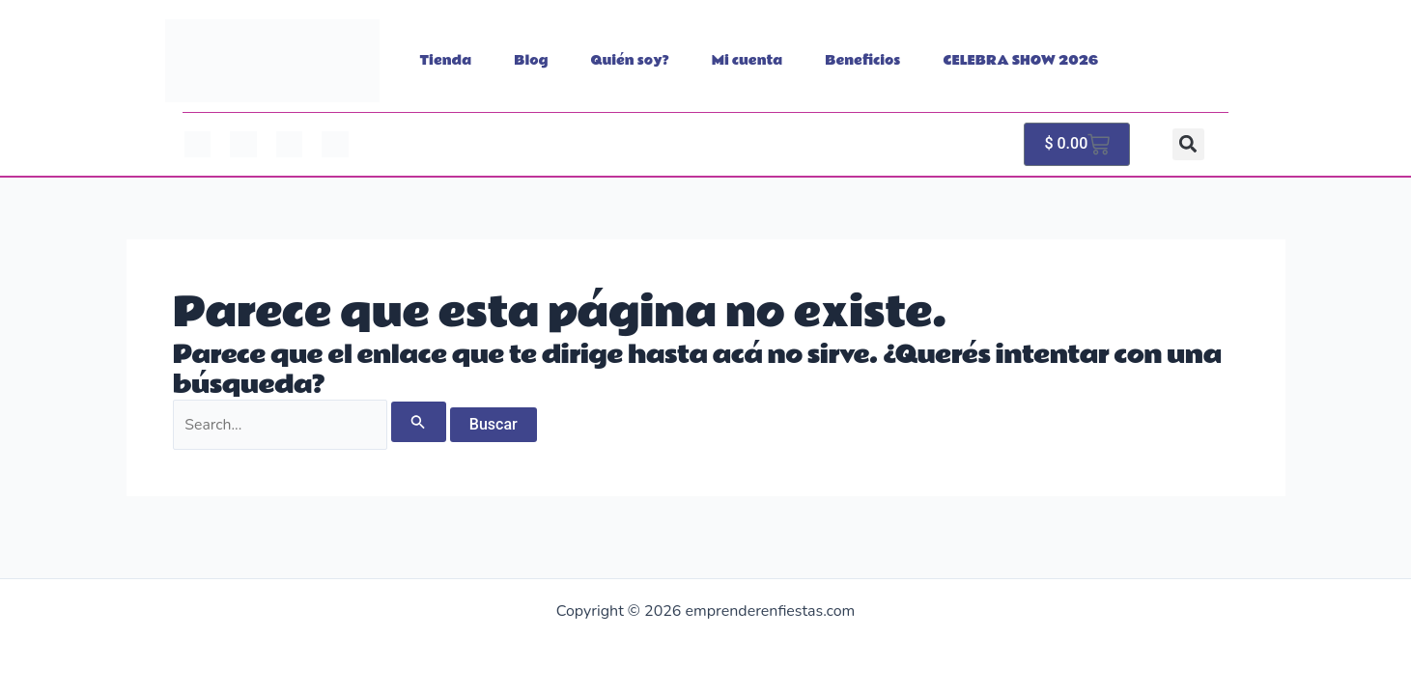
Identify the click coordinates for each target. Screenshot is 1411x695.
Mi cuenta (747, 60)
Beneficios (862, 60)
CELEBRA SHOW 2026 (1021, 60)
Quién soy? (630, 60)
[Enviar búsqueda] (421, 422)
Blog (531, 60)
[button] (1188, 144)
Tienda (446, 60)
